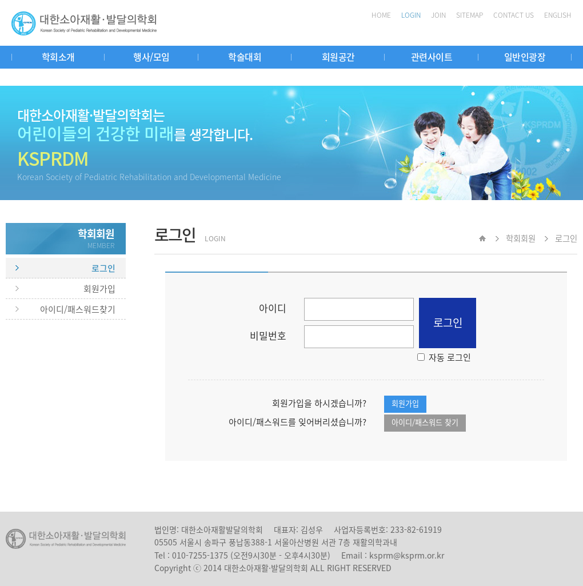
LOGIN (411, 15)
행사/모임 (151, 56)
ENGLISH (558, 15)
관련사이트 (432, 56)
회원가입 (99, 288)
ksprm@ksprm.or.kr (406, 555)
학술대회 (244, 56)
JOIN (438, 15)
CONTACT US (513, 15)
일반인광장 (525, 56)
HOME (381, 15)
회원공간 (338, 56)
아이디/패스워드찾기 (77, 309)
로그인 (103, 268)
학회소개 (58, 56)
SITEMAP (469, 15)
